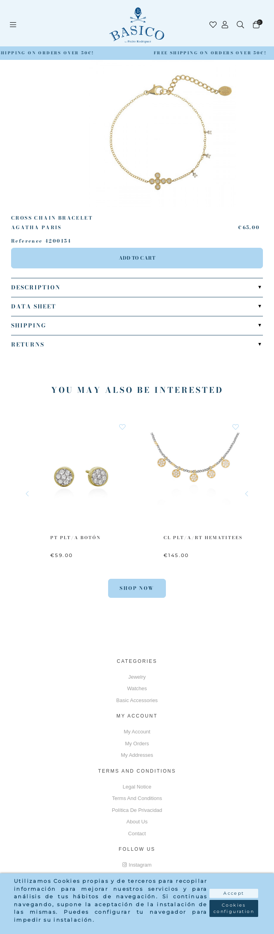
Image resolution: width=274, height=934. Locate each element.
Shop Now (137, 588)
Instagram (137, 865)
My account (137, 732)
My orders (137, 743)
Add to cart (137, 258)
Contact (137, 833)
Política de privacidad (137, 810)
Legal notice (137, 787)
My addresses (137, 755)
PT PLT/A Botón (75, 537)
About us (136, 822)
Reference (27, 241)
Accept (233, 893)
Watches (137, 688)
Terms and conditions (137, 798)
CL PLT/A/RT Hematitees (203, 537)
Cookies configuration (233, 908)
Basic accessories (137, 700)
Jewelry (137, 677)
